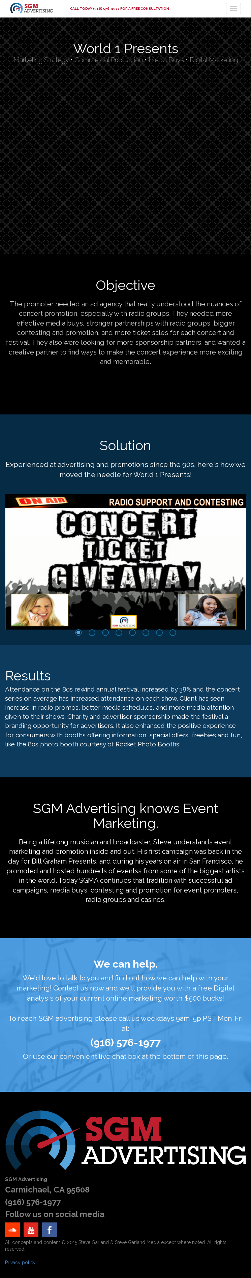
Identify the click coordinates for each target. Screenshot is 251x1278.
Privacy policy (20, 1262)
